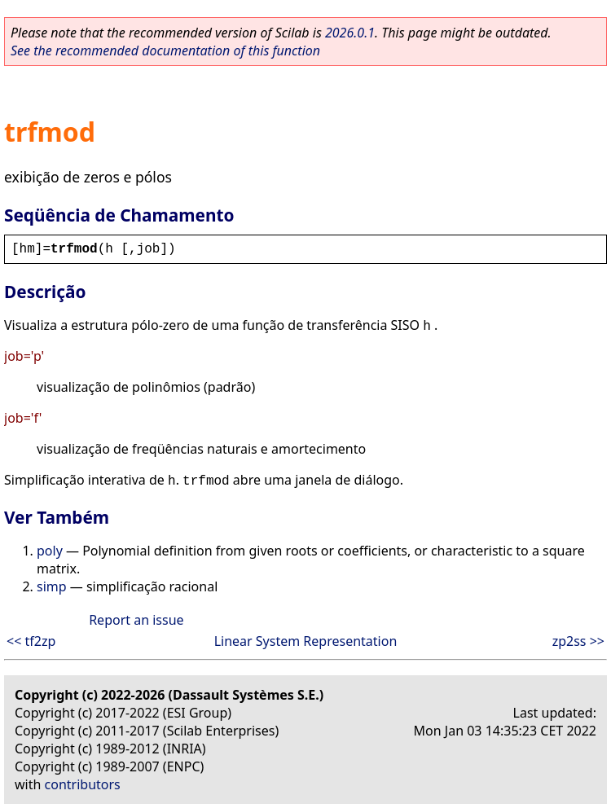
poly (50, 551)
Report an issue (136, 620)
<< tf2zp (31, 641)
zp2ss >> (578, 641)
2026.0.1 (350, 33)
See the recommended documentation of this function (165, 50)
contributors (83, 784)
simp (52, 586)
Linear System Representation (306, 641)
